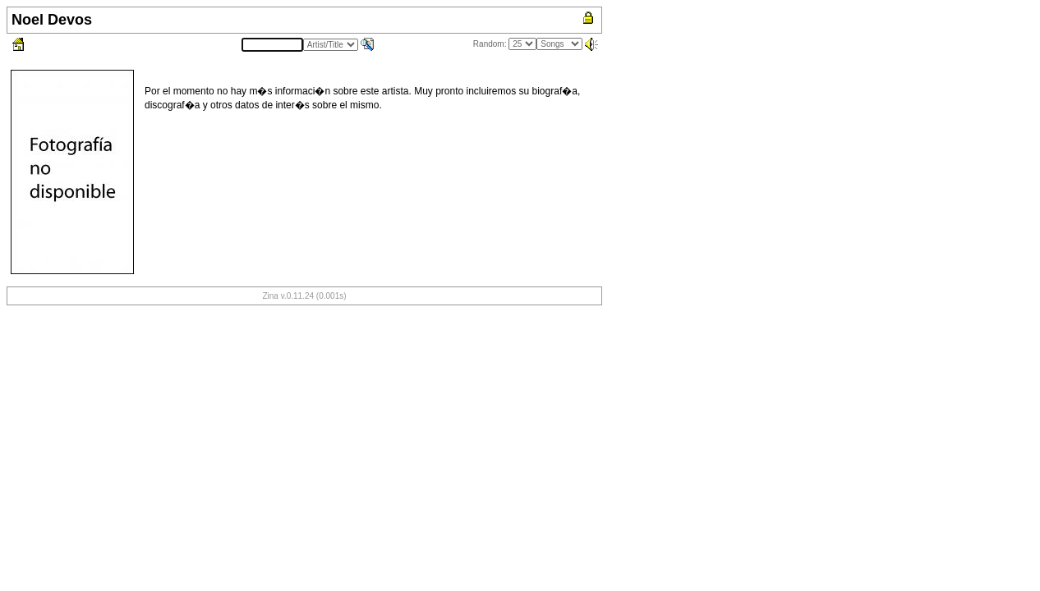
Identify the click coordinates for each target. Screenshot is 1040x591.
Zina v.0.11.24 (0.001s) (304, 295)
